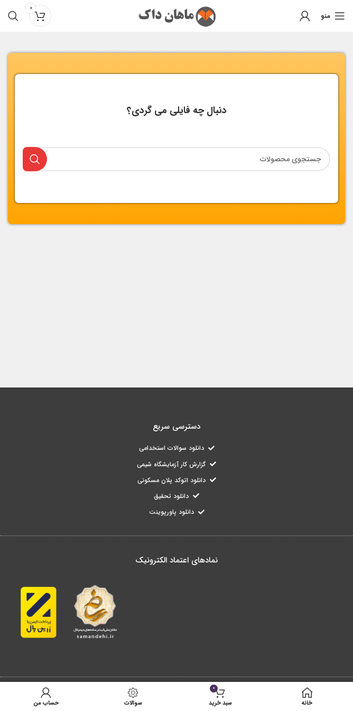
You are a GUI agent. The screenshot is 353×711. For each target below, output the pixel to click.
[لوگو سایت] (176, 15)
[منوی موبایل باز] (332, 15)
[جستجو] (13, 15)
